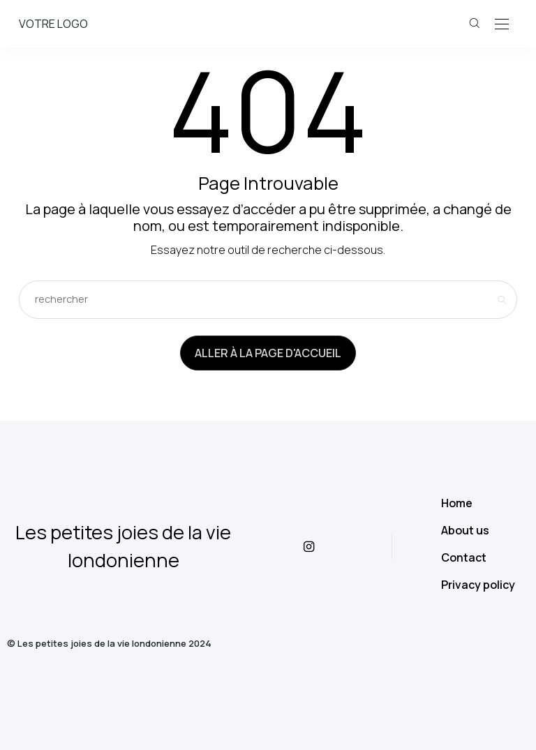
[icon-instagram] (321, 546)
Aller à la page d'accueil (268, 353)
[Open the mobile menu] (501, 24)
